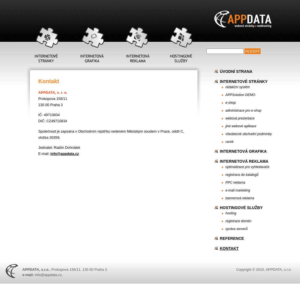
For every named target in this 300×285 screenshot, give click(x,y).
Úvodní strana (236, 71)
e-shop (230, 103)
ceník (229, 142)
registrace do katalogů (241, 175)
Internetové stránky (244, 81)
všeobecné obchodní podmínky (248, 134)
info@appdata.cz (64, 154)
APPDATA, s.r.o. (279, 269)
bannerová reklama (239, 198)
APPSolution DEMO (240, 95)
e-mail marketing (237, 190)
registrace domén (238, 221)
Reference (232, 238)
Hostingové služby (241, 207)
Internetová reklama (244, 161)
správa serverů (236, 229)
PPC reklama (235, 183)
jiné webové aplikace (240, 126)
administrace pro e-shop (243, 110)
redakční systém (237, 87)
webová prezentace (239, 118)
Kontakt (229, 248)
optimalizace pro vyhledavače (247, 167)
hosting (230, 213)
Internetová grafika (243, 151)
